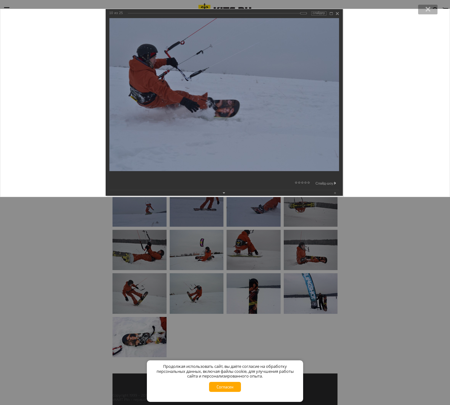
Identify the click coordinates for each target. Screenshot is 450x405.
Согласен (225, 386)
